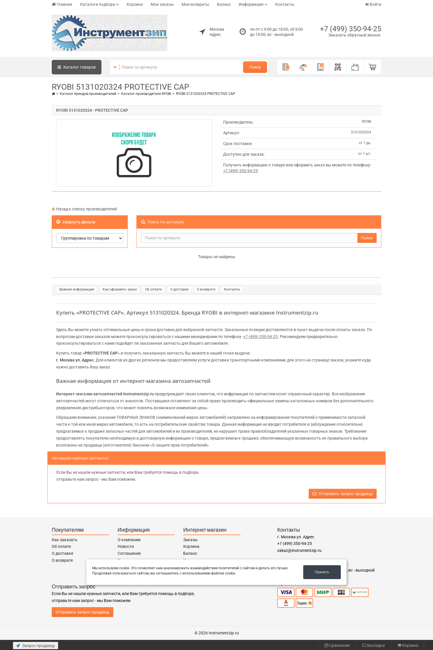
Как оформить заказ (120, 289)
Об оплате (153, 289)
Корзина (135, 4)
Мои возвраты (195, 4)
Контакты (284, 4)
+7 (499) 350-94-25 (350, 29)
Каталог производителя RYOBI (146, 94)
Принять (322, 572)
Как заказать (64, 539)
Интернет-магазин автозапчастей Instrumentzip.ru (105, 394)
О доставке (179, 289)
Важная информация (76, 289)
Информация (251, 4)
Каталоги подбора (97, 4)
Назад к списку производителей (84, 209)
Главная (62, 4)
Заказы (190, 539)
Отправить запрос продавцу (342, 493)
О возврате (206, 289)
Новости (126, 546)
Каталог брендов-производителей (88, 94)
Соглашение (129, 553)
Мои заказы (162, 4)
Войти (373, 4)
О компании (129, 539)
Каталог (77, 67)
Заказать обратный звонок (354, 35)
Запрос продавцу (35, 645)
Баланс (224, 4)
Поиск (255, 67)
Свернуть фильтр (75, 222)
